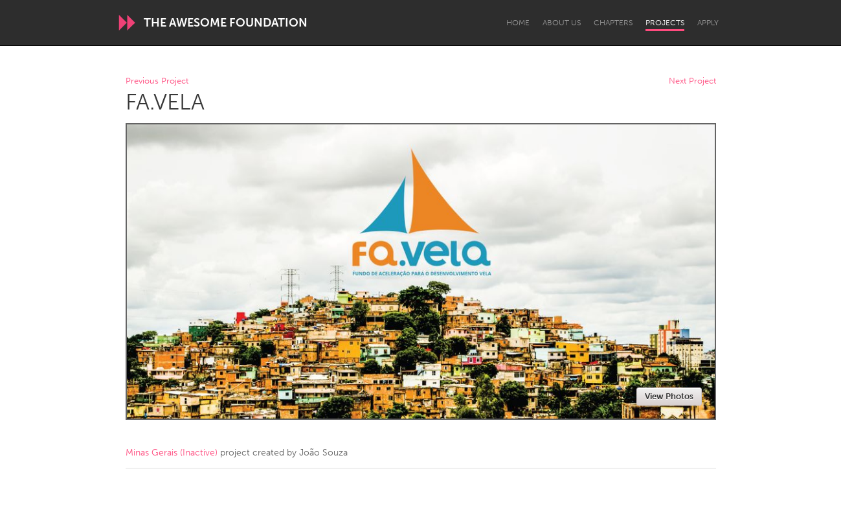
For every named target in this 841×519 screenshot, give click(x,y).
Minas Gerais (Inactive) (172, 452)
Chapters (613, 22)
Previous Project (157, 81)
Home (518, 22)
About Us (562, 22)
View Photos (669, 396)
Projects (664, 22)
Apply (708, 22)
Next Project (692, 81)
